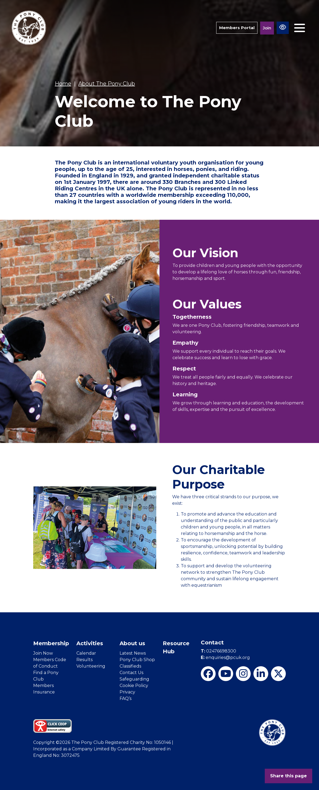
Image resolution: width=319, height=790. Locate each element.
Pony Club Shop (137, 659)
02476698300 (218, 651)
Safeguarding (134, 679)
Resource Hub (176, 647)
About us (132, 643)
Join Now (43, 653)
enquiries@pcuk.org (225, 657)
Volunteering (90, 666)
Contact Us (131, 672)
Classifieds (130, 666)
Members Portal (236, 27)
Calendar (86, 653)
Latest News (133, 653)
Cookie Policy (134, 685)
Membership (51, 643)
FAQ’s (125, 698)
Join (267, 27)
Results (84, 659)
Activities (89, 643)
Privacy (127, 692)
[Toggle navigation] (299, 28)
